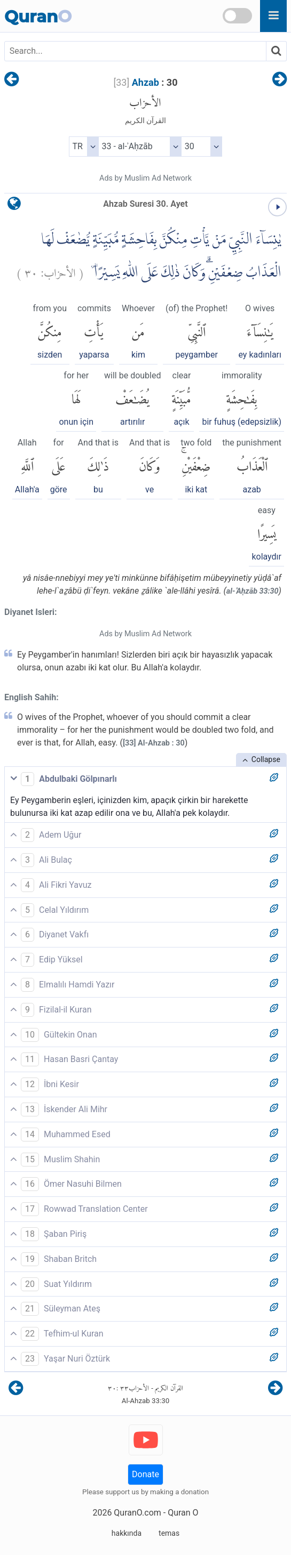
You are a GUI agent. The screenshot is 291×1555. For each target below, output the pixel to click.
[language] (14, 206)
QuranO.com (137, 1513)
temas (169, 1533)
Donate (145, 1474)
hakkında (126, 1533)
